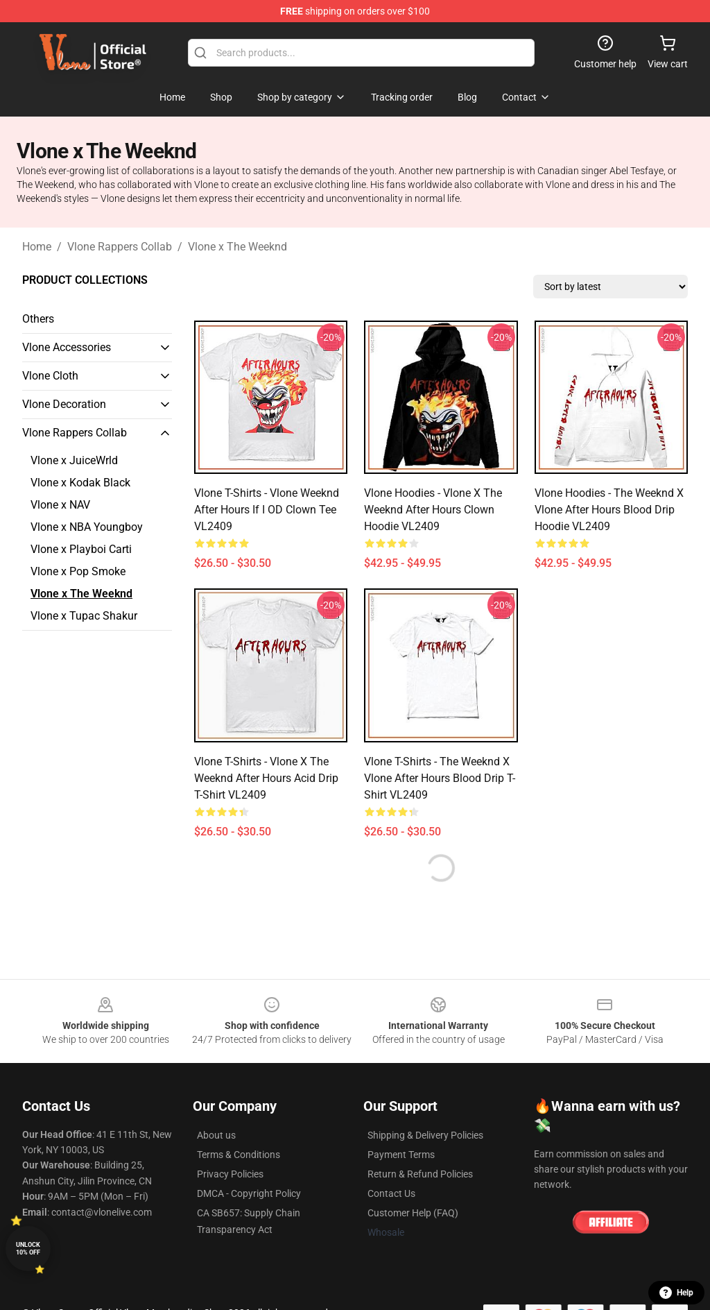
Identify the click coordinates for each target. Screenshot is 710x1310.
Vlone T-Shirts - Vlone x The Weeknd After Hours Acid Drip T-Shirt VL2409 (266, 778)
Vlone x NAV (60, 504)
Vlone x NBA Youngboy (87, 527)
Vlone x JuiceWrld (74, 460)
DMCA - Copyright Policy (249, 1193)
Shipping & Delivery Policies (425, 1135)
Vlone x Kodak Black (80, 482)
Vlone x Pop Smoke (78, 571)
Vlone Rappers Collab (119, 246)
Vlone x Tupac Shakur (84, 615)
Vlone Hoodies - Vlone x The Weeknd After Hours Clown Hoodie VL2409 (433, 509)
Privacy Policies (230, 1174)
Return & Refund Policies (420, 1174)
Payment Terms (401, 1154)
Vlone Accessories (66, 347)
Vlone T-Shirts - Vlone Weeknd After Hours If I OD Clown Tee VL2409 (266, 509)
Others (38, 318)
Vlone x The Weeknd (237, 246)
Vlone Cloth (50, 375)
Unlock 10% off (28, 1248)
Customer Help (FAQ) (412, 1212)
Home (36, 246)
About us (216, 1135)
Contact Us (391, 1193)
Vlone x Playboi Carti (81, 549)
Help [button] (676, 1292)
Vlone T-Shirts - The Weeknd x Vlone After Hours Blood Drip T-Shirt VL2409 (439, 778)
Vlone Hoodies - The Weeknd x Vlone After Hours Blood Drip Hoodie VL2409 (609, 509)
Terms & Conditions (238, 1154)
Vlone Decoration (64, 404)
